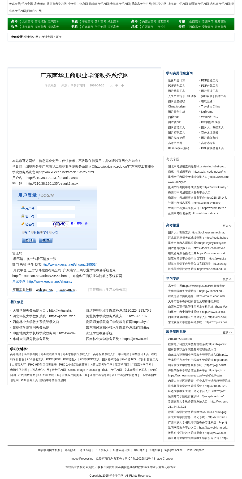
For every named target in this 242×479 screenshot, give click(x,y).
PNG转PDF (53, 359)
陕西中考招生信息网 (53, 380)
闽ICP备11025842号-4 (139, 458)
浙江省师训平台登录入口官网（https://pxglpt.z (197, 258)
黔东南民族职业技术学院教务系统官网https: (118, 327)
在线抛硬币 (208, 101)
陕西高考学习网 (57, 3)
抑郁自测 (206, 96)
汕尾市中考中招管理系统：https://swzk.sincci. (196, 311)
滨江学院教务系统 (99, 333)
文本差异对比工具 (135, 370)
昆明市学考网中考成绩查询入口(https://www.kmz (198, 177)
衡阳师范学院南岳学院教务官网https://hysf (117, 322)
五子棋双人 (102, 450)
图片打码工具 (176, 132)
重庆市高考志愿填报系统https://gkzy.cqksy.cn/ (197, 243)
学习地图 (124, 354)
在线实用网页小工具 (74, 375)
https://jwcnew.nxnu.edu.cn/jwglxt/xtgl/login (195, 375)
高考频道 (40, 3)
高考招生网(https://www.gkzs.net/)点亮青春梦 (196, 285)
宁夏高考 (87, 21)
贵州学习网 (59, 370)
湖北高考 (113, 21)
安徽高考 (207, 26)
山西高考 (195, 21)
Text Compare (195, 450)
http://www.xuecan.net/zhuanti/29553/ (69, 264)
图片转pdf (174, 122)
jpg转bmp (207, 111)
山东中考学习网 (112, 370)
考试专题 (14, 3)
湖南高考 (40, 26)
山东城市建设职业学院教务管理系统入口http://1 (198, 354)
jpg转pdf (173, 117)
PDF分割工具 (176, 85)
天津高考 (53, 21)
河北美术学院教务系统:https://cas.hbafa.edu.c (197, 269)
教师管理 (220, 21)
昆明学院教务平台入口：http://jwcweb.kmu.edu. (198, 427)
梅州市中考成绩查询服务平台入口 (189, 192)
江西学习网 (122, 364)
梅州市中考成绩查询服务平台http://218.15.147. (197, 197)
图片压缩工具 (209, 91)
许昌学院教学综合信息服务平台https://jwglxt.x (196, 370)
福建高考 (53, 26)
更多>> (227, 226)
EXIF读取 (191, 96)
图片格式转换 (110, 359)
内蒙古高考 (149, 21)
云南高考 (220, 26)
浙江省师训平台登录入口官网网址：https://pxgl (197, 263)
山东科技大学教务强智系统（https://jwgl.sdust (197, 365)
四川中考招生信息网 (124, 375)
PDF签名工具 (35, 359)
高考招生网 (175, 143)
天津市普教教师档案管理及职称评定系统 (193, 301)
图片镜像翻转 (209, 137)
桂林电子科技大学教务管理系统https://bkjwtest (197, 344)
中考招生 (160, 26)
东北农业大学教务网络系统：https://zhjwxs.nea (197, 322)
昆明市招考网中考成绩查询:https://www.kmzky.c (198, 187)
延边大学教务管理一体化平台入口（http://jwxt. (197, 391)
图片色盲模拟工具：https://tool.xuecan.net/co (196, 248)
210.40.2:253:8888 (180, 339)
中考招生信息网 (78, 3)
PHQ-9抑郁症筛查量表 (42, 364)
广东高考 (87, 26)
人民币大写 (19, 364)
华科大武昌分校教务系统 (31, 339)
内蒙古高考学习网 (101, 364)
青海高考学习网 (120, 3)
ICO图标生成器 (210, 122)
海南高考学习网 (99, 3)
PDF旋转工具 (209, 80)
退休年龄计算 (176, 80)
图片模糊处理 (176, 137)
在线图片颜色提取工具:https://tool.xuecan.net (196, 253)
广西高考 (147, 26)
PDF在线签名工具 (212, 148)
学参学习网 (31, 37)
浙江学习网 (159, 3)
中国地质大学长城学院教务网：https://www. (45, 333)
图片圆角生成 (176, 111)
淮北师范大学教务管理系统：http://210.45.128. (197, 386)
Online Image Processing (84, 370)
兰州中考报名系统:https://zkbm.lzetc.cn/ (193, 213)
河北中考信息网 (100, 375)
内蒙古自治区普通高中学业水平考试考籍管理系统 (199, 380)
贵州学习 (207, 21)
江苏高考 (113, 26)
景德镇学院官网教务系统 (31, 327)
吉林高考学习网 (220, 3)
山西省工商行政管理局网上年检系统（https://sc (198, 306)
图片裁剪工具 (176, 91)
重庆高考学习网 (141, 3)
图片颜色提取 (176, 101)
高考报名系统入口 (104, 354)
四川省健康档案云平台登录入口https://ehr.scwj (197, 317)
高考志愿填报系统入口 (76, 354)
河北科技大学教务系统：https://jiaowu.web (44, 316)
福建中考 (220, 96)
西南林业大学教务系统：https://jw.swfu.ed (117, 339)
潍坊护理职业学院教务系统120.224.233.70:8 (118, 310)
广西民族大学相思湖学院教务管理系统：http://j (197, 422)
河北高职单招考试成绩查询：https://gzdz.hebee (198, 237)
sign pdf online (173, 450)
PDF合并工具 (29, 380)
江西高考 (163, 21)
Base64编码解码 (178, 148)
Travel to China (210, 106)
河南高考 (195, 26)
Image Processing (82, 458)
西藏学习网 (34, 11)
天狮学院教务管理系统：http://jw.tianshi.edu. (196, 291)
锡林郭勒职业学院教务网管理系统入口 (192, 349)
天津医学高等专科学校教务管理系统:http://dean (198, 360)
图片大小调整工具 (212, 127)
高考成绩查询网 (50, 354)
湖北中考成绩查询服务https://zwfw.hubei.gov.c (197, 166)
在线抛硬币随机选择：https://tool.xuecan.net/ (196, 296)
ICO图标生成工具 (49, 375)
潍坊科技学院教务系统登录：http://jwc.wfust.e (197, 432)
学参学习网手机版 (49, 450)
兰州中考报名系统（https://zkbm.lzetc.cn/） (195, 203)
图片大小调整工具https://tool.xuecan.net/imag (196, 232)
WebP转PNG (209, 117)
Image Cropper (163, 458)
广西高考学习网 (141, 364)
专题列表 (154, 450)
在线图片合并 (26, 375)
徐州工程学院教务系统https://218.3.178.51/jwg (197, 412)
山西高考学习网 (39, 370)
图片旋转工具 (176, 127)
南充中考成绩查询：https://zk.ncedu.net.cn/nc (197, 171)
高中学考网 (31, 354)
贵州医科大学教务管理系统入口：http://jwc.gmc (198, 401)
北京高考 (27, 21)
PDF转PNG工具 (89, 359)
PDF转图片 (70, 359)
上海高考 (27, 26)
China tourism (177, 106)
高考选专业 (208, 143)
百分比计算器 (209, 132)
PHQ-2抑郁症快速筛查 (73, 364)
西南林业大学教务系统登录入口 (36, 322)
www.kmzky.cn (177, 182)
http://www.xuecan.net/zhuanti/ (49, 281)
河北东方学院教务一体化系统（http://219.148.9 (197, 417)
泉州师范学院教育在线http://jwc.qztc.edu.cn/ (196, 396)
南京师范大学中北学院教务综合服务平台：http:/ (198, 438)
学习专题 (27, 3)
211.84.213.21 (177, 406)
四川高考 (100, 21)
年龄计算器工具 (148, 359)
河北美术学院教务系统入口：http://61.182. (117, 316)
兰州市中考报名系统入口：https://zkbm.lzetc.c (197, 208)
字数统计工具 (140, 354)
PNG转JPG (128, 359)
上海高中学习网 (178, 3)
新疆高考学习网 (199, 3)
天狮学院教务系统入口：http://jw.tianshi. (42, 310)
